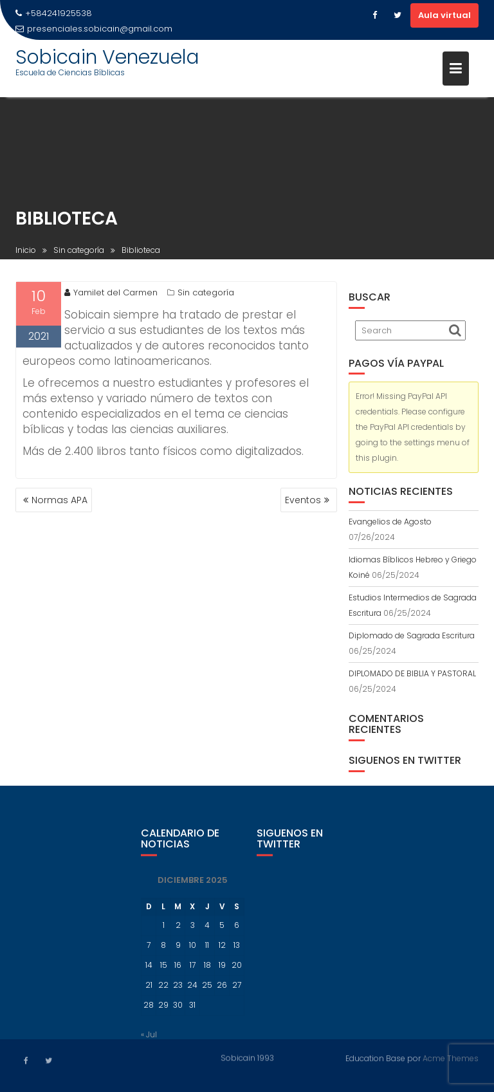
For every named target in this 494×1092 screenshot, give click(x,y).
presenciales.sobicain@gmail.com (93, 29)
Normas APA (59, 500)
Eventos (303, 500)
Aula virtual (444, 15)
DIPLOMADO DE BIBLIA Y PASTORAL (412, 673)
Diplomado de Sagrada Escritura (412, 635)
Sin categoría (206, 294)
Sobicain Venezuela (107, 57)
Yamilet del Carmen (111, 294)
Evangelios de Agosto (390, 521)
